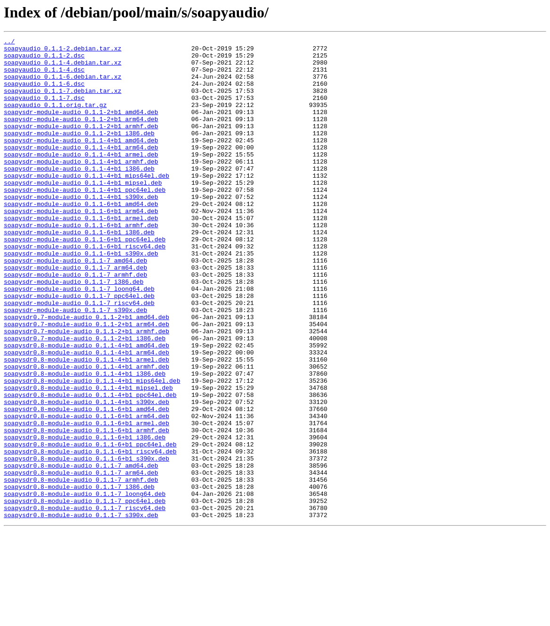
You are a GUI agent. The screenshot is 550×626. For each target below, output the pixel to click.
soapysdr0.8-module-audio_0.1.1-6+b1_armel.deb (86, 500)
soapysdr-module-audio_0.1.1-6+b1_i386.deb (79, 271)
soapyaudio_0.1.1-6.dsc (44, 93)
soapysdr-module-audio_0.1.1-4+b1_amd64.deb (81, 161)
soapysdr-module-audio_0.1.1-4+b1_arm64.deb (81, 169)
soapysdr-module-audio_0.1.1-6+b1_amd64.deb (81, 237)
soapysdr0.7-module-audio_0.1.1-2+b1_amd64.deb (86, 373)
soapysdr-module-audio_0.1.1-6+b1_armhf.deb (81, 263)
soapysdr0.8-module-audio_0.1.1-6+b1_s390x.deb (86, 543)
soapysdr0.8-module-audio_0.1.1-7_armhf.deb (81, 568)
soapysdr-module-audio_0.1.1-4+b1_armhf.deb (81, 186)
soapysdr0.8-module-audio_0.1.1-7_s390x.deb (81, 611)
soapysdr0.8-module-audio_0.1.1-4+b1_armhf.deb (86, 432)
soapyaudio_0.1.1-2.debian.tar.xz (63, 51)
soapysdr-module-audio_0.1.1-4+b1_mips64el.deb (86, 203)
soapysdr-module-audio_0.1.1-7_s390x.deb (75, 365)
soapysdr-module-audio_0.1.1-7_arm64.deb (75, 314)
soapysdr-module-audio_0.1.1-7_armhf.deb (75, 322)
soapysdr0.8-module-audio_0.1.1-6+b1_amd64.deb (86, 483)
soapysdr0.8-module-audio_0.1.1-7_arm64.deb (81, 560)
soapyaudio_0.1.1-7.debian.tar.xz (63, 102)
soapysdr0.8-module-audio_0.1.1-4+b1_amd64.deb (86, 407)
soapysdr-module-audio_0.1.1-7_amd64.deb (75, 305)
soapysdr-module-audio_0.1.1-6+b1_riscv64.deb (84, 288)
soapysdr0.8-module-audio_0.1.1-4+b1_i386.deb (84, 441)
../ (9, 42)
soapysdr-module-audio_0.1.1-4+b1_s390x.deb (81, 229)
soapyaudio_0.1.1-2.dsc (44, 59)
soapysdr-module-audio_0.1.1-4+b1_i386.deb (79, 195)
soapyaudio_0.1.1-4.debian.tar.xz (63, 68)
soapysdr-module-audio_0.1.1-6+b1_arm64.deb (81, 246)
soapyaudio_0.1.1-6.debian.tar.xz (63, 85)
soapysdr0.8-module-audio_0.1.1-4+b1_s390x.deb (86, 475)
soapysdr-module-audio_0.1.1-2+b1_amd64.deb (81, 127)
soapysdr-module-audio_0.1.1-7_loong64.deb (79, 339)
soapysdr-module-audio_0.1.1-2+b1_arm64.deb (81, 136)
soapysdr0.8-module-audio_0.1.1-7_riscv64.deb (84, 602)
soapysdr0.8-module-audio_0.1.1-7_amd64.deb (81, 551)
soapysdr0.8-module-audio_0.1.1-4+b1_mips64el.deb (92, 449)
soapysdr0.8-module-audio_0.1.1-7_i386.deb (79, 577)
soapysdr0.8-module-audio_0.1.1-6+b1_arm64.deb (86, 492)
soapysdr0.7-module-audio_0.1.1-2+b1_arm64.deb (86, 382)
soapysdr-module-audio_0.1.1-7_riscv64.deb (79, 356)
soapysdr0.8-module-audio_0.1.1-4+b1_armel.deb (86, 424)
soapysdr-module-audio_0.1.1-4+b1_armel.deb (81, 178)
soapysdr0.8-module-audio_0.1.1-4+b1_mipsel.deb (88, 458)
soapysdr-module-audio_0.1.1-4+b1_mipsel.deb (83, 212)
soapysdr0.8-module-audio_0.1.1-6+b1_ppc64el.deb (90, 526)
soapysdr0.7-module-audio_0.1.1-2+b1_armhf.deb (86, 390)
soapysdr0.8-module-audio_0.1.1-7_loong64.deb (84, 585)
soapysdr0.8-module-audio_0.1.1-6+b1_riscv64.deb (90, 534)
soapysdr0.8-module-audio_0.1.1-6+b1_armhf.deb (86, 509)
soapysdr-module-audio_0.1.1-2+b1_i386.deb (79, 152)
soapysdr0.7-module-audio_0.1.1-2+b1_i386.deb (84, 399)
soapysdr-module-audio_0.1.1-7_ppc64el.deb (79, 348)
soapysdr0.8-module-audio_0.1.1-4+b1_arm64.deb (86, 416)
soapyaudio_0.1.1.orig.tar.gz (55, 119)
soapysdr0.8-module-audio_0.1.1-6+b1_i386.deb (84, 517)
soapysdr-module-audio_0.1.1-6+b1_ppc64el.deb (84, 280)
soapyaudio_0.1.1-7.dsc (44, 110)
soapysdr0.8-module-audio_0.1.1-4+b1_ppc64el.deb (90, 466)
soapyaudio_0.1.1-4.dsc (44, 76)
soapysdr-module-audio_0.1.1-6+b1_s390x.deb (81, 297)
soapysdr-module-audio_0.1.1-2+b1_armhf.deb (81, 144)
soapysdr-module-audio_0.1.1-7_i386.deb (73, 331)
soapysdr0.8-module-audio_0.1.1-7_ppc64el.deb (84, 594)
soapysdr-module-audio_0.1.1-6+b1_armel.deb (81, 254)
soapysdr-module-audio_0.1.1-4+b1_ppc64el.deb (84, 220)
